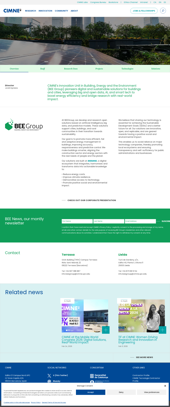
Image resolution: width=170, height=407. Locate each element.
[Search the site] (163, 11)
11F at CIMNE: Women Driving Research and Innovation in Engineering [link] (138, 339)
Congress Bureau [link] (98, 2)
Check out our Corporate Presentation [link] (92, 200)
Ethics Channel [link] (131, 2)
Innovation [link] (45, 10)
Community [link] (61, 10)
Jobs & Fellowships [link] (144, 10)
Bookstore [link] (113, 2)
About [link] (74, 10)
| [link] (150, 2)
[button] (165, 386)
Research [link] (30, 10)
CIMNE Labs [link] (82, 2)
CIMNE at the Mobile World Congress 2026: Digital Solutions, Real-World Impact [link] (84, 339)
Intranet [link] (144, 2)
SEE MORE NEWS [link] (144, 357)
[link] (155, 3)
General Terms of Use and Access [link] (54, 402)
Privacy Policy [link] (36, 402)
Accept (90, 392)
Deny (121, 392)
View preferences (151, 392)
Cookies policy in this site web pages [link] (17, 402)
